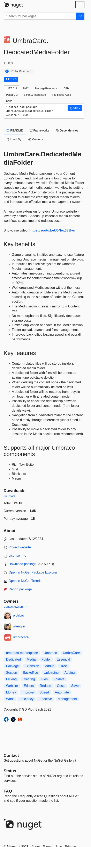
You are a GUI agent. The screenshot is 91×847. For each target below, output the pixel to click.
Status (10, 771)
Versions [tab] (35, 139)
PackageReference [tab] (46, 88)
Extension (32, 666)
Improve (28, 692)
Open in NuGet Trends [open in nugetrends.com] (25, 581)
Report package (20, 589)
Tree (63, 666)
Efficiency (26, 699)
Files (44, 679)
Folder (46, 659)
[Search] (80, 16)
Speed (44, 692)
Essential (63, 659)
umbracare (21, 637)
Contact (11, 755)
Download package (23, 564)
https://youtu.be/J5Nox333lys (52, 230)
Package (12, 666)
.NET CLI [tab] (11, 88)
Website (12, 686)
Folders (59, 679)
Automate (62, 692)
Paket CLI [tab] (12, 94)
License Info (17, 555)
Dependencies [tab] (67, 130)
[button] (75, 108)
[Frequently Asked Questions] (8, 791)
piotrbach (19, 615)
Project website (20, 547)
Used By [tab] (14, 139)
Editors (29, 686)
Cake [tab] (9, 100)
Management (67, 699)
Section (11, 672)
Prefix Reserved (21, 71)
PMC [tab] (26, 88)
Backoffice (30, 672)
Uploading (51, 672)
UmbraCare (71, 653)
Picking (11, 679)
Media (31, 659)
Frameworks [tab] (39, 130)
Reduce (45, 686)
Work (10, 699)
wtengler (19, 626)
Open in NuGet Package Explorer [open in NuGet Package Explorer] (33, 572)
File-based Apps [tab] (61, 94)
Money (11, 692)
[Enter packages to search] (40, 16)
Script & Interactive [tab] (35, 94)
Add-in (49, 666)
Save (75, 686)
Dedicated (13, 659)
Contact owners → (15, 606)
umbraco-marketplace (22, 653)
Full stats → (11, 496)
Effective (45, 699)
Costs (61, 686)
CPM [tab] (66, 88)
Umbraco (50, 653)
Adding (70, 672)
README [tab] (15, 130)
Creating (29, 679)
